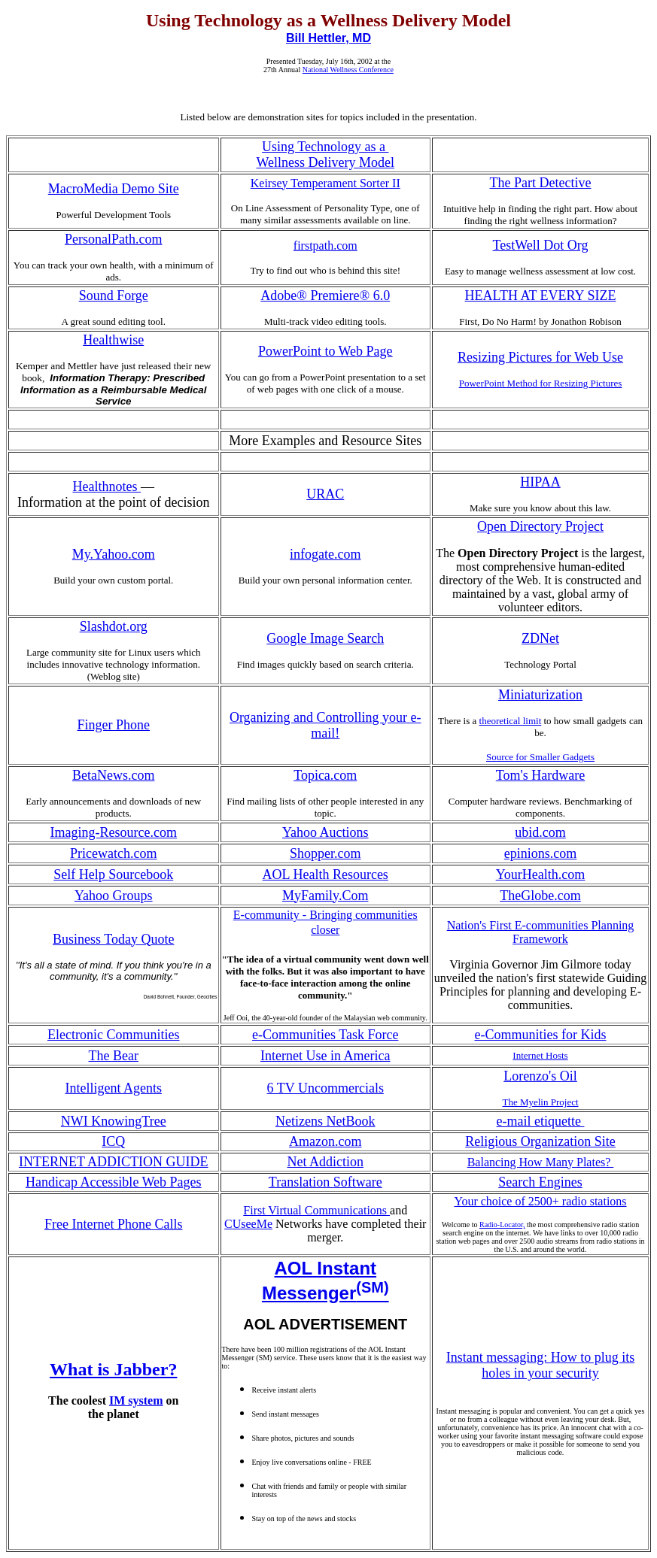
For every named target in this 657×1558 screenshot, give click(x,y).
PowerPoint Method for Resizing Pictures (540, 383)
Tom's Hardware (540, 775)
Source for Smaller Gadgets (540, 756)
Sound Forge (113, 295)
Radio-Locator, (502, 1224)
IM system (136, 1400)
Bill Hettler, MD (328, 38)
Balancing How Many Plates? (540, 1162)
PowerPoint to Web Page (325, 351)
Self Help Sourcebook (113, 874)
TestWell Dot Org (541, 245)
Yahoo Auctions (325, 832)
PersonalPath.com (113, 239)
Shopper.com (325, 853)
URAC (325, 494)
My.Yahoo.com (113, 554)
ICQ (113, 1141)
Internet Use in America (325, 1055)
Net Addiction (325, 1161)
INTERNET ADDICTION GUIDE (113, 1161)
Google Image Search (325, 638)
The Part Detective (541, 182)
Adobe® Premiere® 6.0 (325, 295)
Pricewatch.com (113, 853)
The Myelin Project (540, 1102)
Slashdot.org (114, 626)
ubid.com (540, 832)
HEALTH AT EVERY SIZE (540, 295)
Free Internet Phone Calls (113, 1224)
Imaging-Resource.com (113, 832)
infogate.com (325, 554)
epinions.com (540, 853)
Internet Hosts (540, 1055)
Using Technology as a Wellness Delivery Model (325, 154)
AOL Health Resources (325, 874)
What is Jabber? (113, 1369)
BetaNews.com (113, 775)
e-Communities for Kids (541, 1034)
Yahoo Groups (114, 895)
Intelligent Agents (113, 1088)
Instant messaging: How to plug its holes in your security (540, 1365)
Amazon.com (325, 1141)
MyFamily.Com (325, 895)
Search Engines (540, 1182)
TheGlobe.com (540, 895)
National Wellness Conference (348, 69)
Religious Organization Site (540, 1141)
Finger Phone (114, 724)
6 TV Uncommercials (325, 1088)
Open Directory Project (540, 526)
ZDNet (540, 638)
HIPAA (540, 482)
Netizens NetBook (325, 1121)
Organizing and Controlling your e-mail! (325, 725)
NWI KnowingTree (113, 1121)
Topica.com (325, 775)
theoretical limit (510, 720)
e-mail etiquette (541, 1121)
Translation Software (325, 1182)
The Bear (113, 1055)
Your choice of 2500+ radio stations (540, 1201)
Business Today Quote (113, 939)
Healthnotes (107, 486)
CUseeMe (248, 1223)
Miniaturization (540, 694)
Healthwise (113, 339)
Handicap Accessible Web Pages (114, 1182)
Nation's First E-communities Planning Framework (540, 932)
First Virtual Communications (316, 1210)
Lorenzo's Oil (540, 1076)
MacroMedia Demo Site (113, 188)
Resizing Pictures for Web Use (540, 357)
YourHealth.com (541, 874)
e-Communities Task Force (325, 1034)
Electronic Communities (113, 1034)
